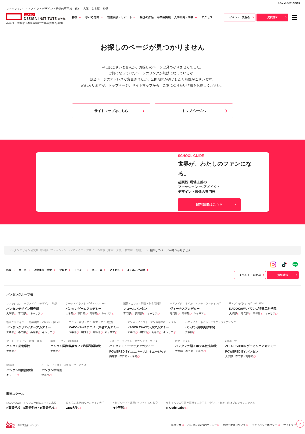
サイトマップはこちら (120, 111)
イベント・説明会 (242, 17)
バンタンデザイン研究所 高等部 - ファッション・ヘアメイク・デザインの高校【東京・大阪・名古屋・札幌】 (76, 250)
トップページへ (205, 111)
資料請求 (277, 17)
